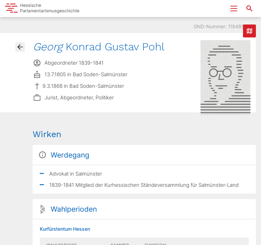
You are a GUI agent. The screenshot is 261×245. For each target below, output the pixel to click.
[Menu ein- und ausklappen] (233, 8)
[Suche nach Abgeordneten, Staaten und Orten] (249, 8)
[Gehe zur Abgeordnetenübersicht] (20, 47)
